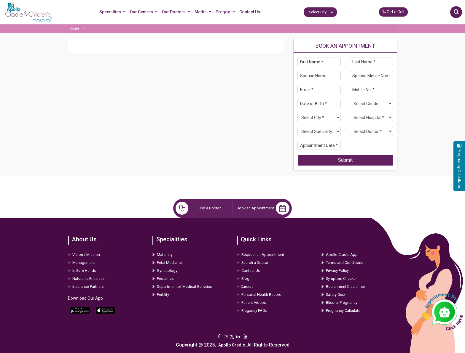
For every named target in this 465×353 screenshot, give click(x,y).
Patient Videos (251, 302)
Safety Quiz (333, 294)
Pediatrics (163, 278)
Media (204, 12)
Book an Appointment (263, 208)
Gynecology (164, 270)
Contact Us (249, 11)
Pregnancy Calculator (341, 310)
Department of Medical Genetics (182, 286)
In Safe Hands (82, 270)
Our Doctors (177, 12)
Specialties (113, 12)
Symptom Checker (339, 278)
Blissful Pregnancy (339, 302)
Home (74, 28)
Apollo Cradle (231, 345)
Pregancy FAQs (252, 310)
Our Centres (145, 12)
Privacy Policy (335, 270)
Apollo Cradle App (339, 254)
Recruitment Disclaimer (343, 286)
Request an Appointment (260, 254)
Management (81, 262)
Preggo (226, 12)
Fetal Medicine (167, 262)
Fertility (160, 294)
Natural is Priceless (86, 278)
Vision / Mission (84, 254)
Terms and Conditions (342, 262)
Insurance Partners (86, 286)
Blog (243, 278)
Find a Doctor (198, 208)
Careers (245, 286)
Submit (345, 160)
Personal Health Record (259, 294)
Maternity (162, 254)
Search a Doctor (252, 262)
